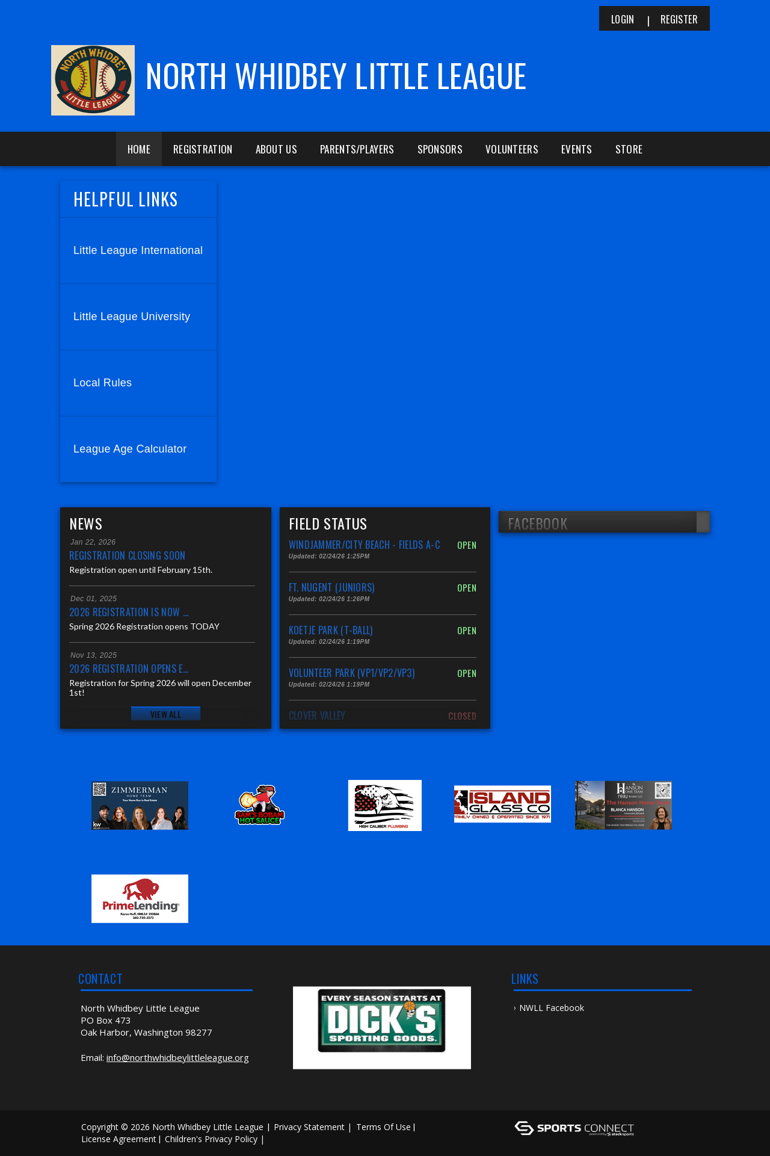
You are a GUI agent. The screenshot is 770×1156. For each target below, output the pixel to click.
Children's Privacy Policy (211, 1139)
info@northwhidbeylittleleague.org (177, 1057)
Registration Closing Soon (127, 555)
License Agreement (118, 1139)
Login (623, 19)
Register (679, 19)
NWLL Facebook (551, 1007)
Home (139, 148)
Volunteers (511, 148)
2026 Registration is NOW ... (128, 612)
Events (577, 148)
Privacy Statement (309, 1127)
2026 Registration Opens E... (128, 668)
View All (165, 714)
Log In (285, 1139)
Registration (203, 148)
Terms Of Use (383, 1127)
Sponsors (440, 148)
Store (629, 148)
